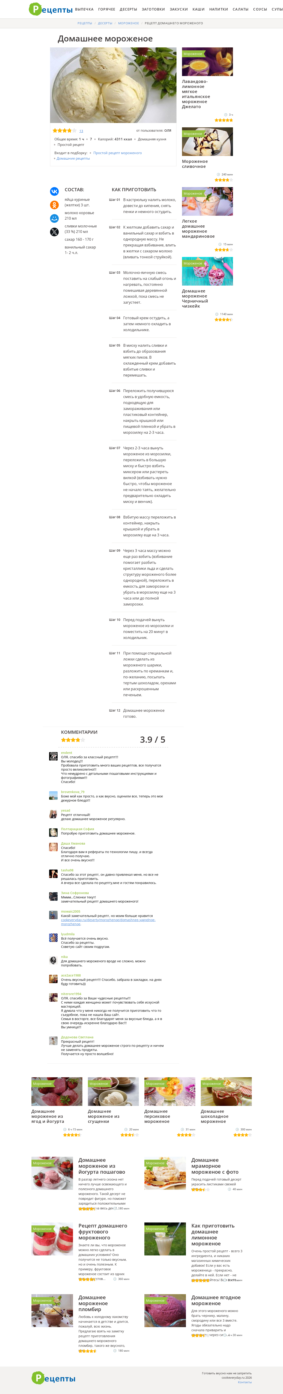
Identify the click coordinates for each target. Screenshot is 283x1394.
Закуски (179, 9)
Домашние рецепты (73, 158)
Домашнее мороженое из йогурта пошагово (101, 1166)
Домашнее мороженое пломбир (93, 1303)
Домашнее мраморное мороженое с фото (214, 1166)
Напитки (218, 9)
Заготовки (153, 9)
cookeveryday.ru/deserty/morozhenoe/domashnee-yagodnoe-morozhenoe (108, 922)
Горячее (106, 9)
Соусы (260, 9)
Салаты (241, 9)
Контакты (245, 1382)
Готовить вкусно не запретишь (51, 9)
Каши (199, 9)
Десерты (128, 9)
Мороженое (193, 54)
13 (81, 131)
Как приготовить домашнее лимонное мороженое (213, 1234)
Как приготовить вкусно (53, 1378)
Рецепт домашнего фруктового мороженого (102, 1231)
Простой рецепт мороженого (117, 152)
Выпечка (84, 9)
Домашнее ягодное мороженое (216, 1300)
